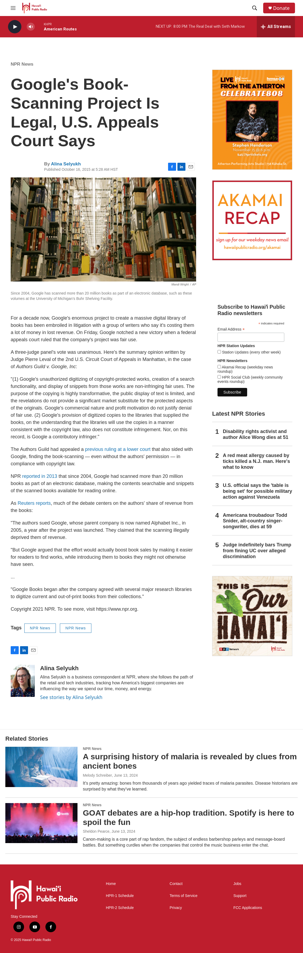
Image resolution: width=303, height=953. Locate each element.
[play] (14, 27)
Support (239, 896)
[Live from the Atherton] (252, 119)
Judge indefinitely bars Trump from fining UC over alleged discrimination (257, 550)
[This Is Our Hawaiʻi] (252, 616)
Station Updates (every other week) (251, 352)
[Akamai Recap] (252, 220)
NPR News (22, 64)
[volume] (30, 27)
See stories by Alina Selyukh (71, 697)
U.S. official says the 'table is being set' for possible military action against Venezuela (257, 491)
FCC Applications (247, 908)
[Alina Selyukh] (23, 681)
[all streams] (276, 26)
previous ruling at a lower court (117, 449)
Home (111, 884)
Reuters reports (34, 503)
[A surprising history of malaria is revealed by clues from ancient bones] (41, 767)
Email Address (231, 329)
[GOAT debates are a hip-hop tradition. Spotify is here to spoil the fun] (41, 823)
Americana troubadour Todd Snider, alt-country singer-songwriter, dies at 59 (255, 521)
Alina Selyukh (66, 163)
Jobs (237, 884)
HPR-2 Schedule (120, 908)
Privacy (176, 908)
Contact (176, 884)
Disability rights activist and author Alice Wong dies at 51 (255, 434)
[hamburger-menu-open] (13, 8)
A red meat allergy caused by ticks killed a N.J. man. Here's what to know (256, 461)
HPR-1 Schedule (120, 896)
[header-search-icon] (255, 8)
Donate (281, 8)
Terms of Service (183, 896)
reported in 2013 (39, 476)
